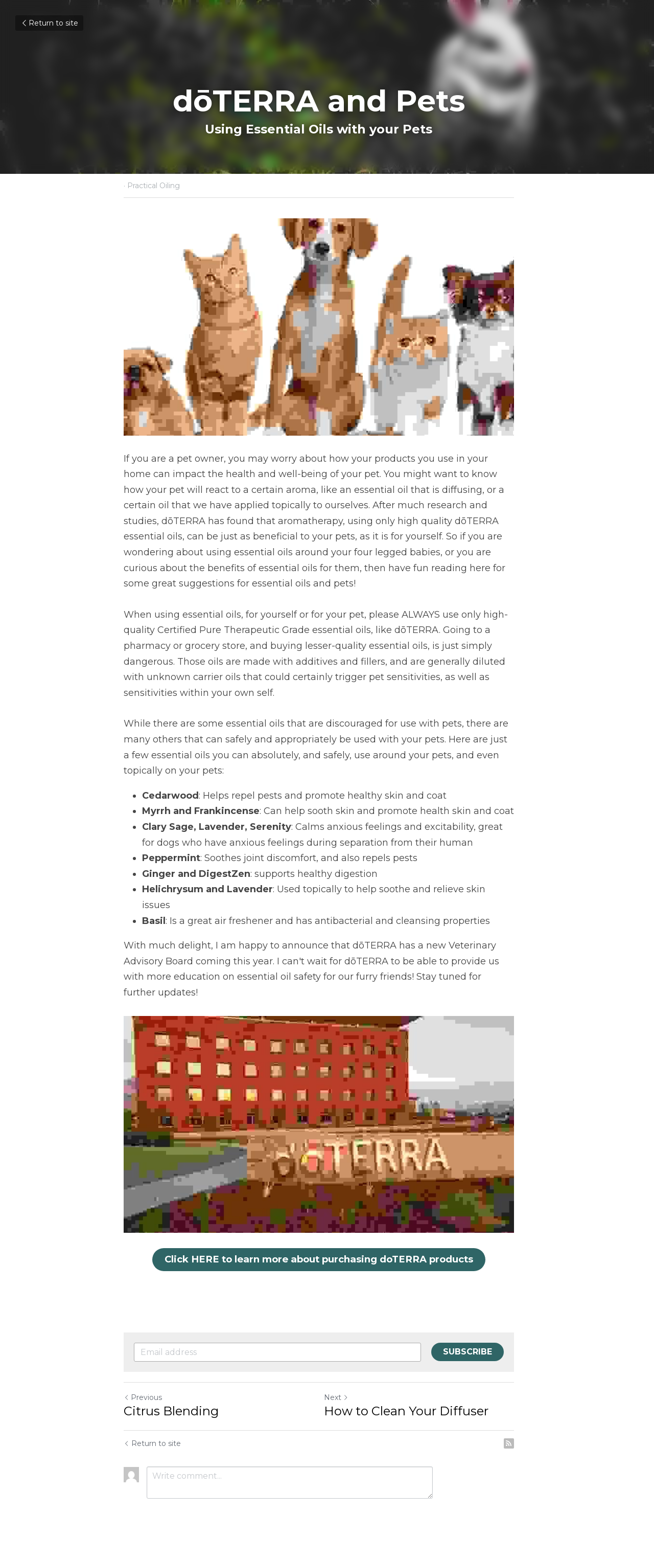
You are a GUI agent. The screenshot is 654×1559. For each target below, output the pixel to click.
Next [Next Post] (344, 1397)
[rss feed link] (525, 1443)
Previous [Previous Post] (143, 1397)
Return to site (49, 23)
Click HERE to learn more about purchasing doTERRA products (327, 1261)
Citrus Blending (171, 1411)
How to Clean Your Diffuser (414, 1411)
